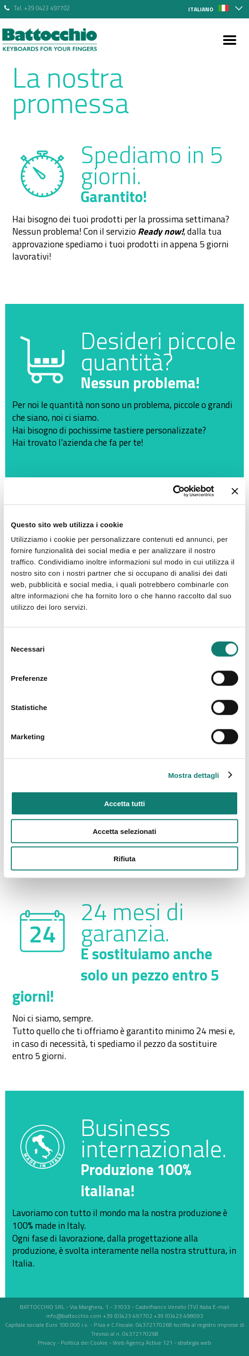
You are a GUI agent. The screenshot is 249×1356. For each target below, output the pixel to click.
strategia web (194, 1342)
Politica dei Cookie (84, 1342)
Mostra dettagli (193, 775)
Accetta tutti (124, 804)
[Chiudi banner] (235, 491)
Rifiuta (125, 859)
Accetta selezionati (124, 831)
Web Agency (128, 1342)
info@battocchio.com (73, 1315)
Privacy (47, 1342)
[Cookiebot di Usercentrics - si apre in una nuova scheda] (173, 491)
